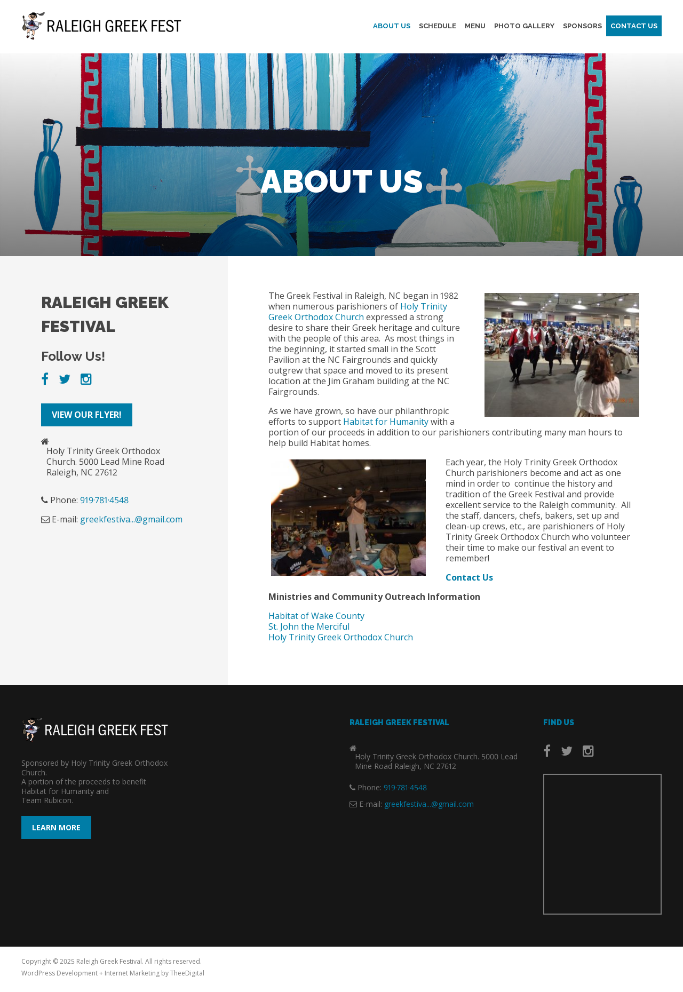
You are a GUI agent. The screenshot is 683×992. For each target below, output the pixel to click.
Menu (475, 27)
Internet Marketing (132, 973)
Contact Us (633, 27)
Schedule (437, 27)
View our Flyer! (87, 414)
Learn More (56, 827)
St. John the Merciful (309, 626)
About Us (391, 27)
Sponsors (582, 27)
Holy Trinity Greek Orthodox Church (357, 311)
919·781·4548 (104, 500)
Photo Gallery (524, 27)
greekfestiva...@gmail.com (131, 519)
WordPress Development (59, 973)
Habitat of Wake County (316, 616)
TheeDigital (187, 973)
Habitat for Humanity (385, 421)
